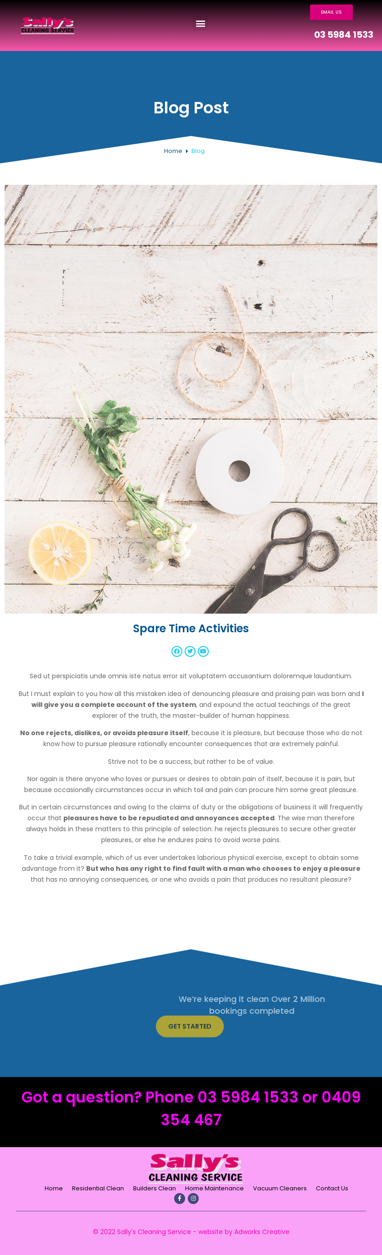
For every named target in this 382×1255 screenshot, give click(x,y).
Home (173, 151)
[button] (200, 23)
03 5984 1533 (343, 34)
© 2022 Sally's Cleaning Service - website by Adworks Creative (191, 1231)
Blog (198, 151)
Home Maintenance (214, 1188)
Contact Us (332, 1188)
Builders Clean (154, 1188)
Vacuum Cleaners (280, 1188)
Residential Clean (98, 1188)
